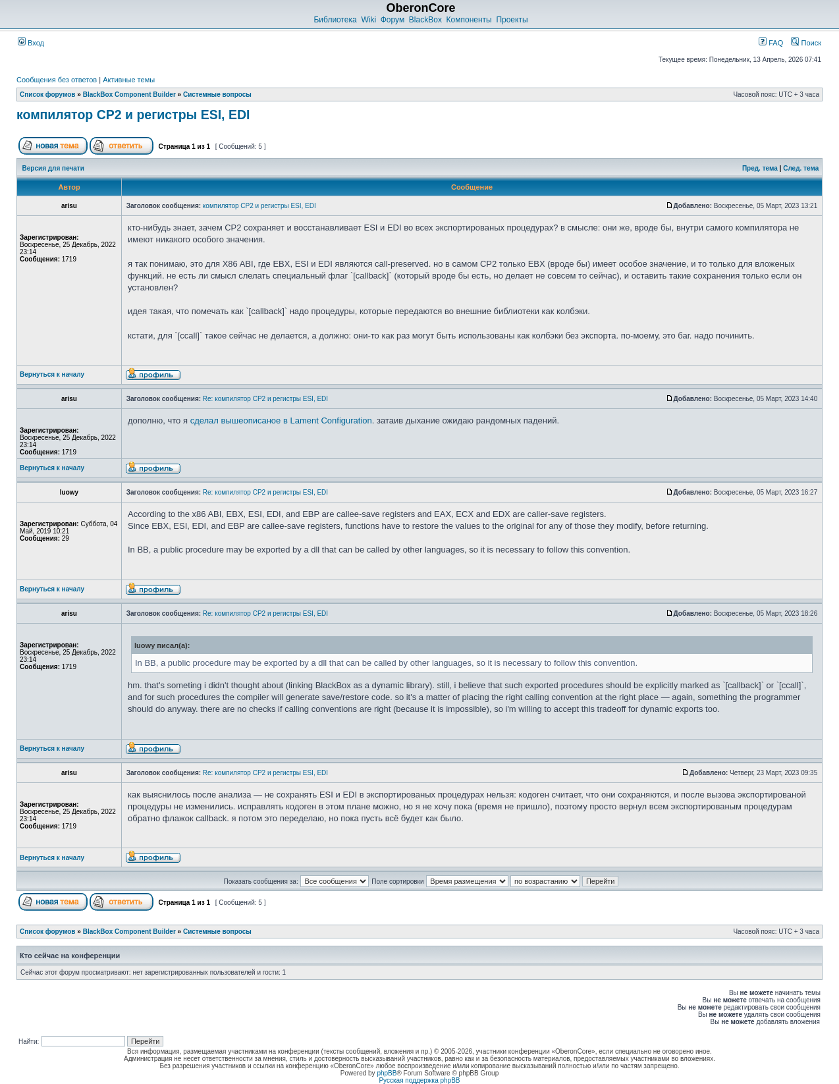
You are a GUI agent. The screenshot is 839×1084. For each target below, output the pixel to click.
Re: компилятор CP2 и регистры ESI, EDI (265, 398)
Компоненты (469, 19)
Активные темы (129, 80)
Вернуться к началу (52, 374)
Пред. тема (760, 168)
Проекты (512, 19)
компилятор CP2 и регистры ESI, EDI (133, 114)
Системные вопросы (217, 94)
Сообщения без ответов (56, 80)
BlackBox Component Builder (129, 94)
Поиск (806, 43)
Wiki (368, 19)
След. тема (801, 168)
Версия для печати (53, 168)
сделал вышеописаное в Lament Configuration (281, 420)
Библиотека (334, 19)
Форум (392, 19)
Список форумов (48, 94)
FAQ (771, 43)
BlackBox (425, 19)
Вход (31, 43)
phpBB (386, 1073)
